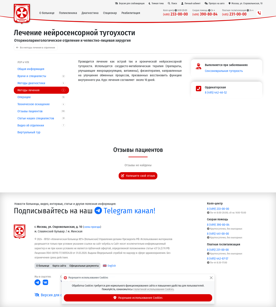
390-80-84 (205, 14)
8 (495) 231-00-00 (218, 250)
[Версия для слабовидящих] (130, 3)
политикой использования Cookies (154, 289)
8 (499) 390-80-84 (218, 224)
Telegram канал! (124, 210)
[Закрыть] (211, 278)
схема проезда (92, 227)
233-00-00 (175, 14)
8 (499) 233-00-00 (218, 209)
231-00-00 (234, 14)
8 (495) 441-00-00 (218, 233)
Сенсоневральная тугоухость (224, 71)
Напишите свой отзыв (138, 176)
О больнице (42, 265)
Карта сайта (59, 265)
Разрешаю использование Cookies (138, 298)
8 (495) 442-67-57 (217, 258)
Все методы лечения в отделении (35, 47)
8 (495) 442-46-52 (216, 92)
